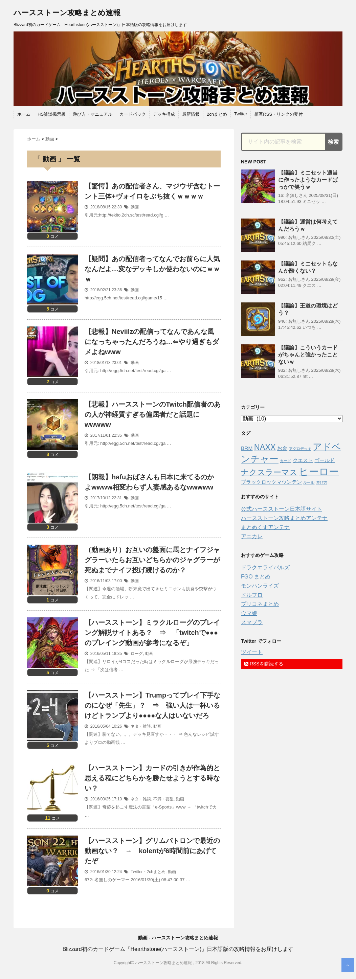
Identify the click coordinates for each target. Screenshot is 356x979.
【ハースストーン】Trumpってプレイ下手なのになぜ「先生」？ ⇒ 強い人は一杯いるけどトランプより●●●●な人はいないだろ (152, 705)
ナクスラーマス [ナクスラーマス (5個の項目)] (269, 472)
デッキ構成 (164, 114)
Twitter (240, 113)
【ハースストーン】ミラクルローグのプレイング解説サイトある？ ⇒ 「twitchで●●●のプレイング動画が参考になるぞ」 (152, 632)
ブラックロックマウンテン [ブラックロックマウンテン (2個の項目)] (271, 482)
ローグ (137, 653)
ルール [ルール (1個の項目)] (308, 482)
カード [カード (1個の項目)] (285, 461)
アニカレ (252, 536)
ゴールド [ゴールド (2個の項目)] (324, 460)
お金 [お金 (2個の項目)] (282, 448)
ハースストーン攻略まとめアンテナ (284, 518)
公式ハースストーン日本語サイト (281, 509)
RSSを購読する (263, 663)
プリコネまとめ (260, 604)
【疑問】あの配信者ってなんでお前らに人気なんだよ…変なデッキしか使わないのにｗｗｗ (152, 269)
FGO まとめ (255, 576)
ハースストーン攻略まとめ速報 (67, 12)
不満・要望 (163, 799)
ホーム (23, 114)
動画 (135, 207)
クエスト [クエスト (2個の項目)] (303, 460)
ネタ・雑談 (141, 726)
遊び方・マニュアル (92, 114)
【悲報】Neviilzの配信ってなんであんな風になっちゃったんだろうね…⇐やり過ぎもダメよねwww (152, 342)
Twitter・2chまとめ (148, 871)
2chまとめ (217, 114)
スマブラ (252, 622)
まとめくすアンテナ (265, 527)
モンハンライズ (260, 586)
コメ (52, 236)
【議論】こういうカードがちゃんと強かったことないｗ (308, 355)
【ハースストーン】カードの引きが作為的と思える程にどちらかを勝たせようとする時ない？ (152, 778)
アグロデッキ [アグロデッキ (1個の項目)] (300, 449)
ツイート (252, 652)
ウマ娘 (249, 613)
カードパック (132, 114)
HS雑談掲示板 (52, 114)
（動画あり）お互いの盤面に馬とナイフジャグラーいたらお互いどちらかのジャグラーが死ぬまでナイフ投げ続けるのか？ (152, 560)
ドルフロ (252, 595)
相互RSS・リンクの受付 (278, 114)
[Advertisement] (291, 714)
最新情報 (191, 114)
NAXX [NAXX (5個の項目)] (265, 447)
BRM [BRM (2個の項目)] (246, 448)
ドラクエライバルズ (265, 567)
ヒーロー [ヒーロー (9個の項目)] (319, 471)
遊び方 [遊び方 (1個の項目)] (321, 482)
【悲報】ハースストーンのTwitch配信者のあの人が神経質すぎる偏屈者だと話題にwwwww (153, 414)
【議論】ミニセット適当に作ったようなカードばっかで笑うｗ (308, 180)
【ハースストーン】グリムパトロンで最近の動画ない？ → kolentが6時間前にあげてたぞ (152, 851)
